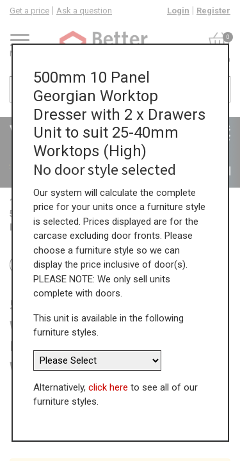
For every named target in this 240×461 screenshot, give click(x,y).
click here (108, 387)
